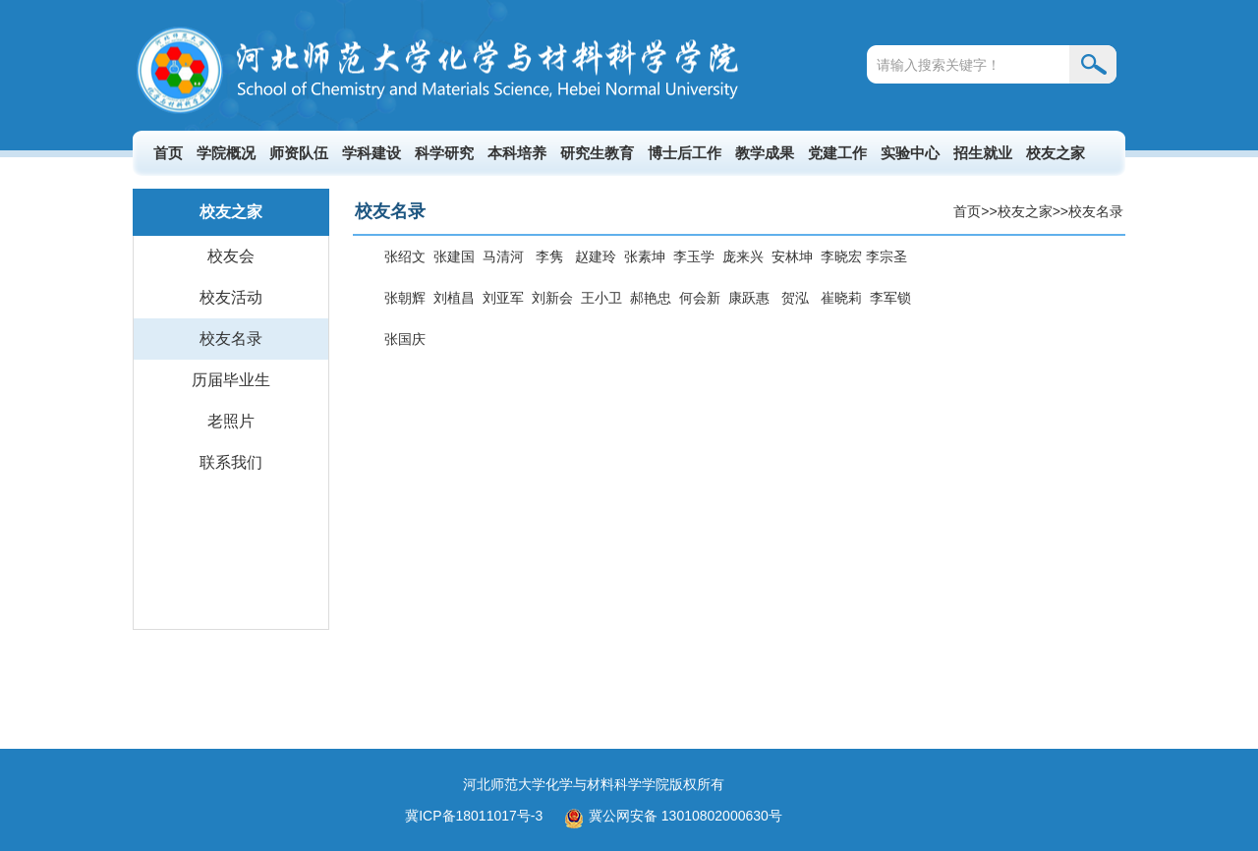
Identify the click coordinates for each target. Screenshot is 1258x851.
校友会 (231, 256)
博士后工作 (684, 152)
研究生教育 (597, 152)
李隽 (549, 256)
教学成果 (764, 152)
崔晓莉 (841, 298)
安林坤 (792, 256)
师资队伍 (298, 152)
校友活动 (231, 297)
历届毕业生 (231, 379)
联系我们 (231, 462)
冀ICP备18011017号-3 (474, 815)
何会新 (699, 298)
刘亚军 (503, 298)
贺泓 (795, 298)
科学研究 (444, 152)
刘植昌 (454, 298)
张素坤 (644, 256)
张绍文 (405, 256)
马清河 (503, 256)
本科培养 (516, 152)
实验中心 (910, 152)
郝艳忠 (650, 298)
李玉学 (694, 256)
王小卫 (601, 298)
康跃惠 (749, 298)
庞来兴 (743, 256)
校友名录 (231, 338)
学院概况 (226, 152)
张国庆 (405, 339)
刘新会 (552, 298)
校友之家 (1055, 152)
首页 (168, 152)
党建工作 (837, 152)
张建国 (454, 256)
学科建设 (371, 152)
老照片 (231, 421)
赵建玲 (595, 256)
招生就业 (982, 152)
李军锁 (890, 298)
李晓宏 (843, 256)
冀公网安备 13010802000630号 (668, 816)
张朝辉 (405, 298)
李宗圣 (886, 256)
